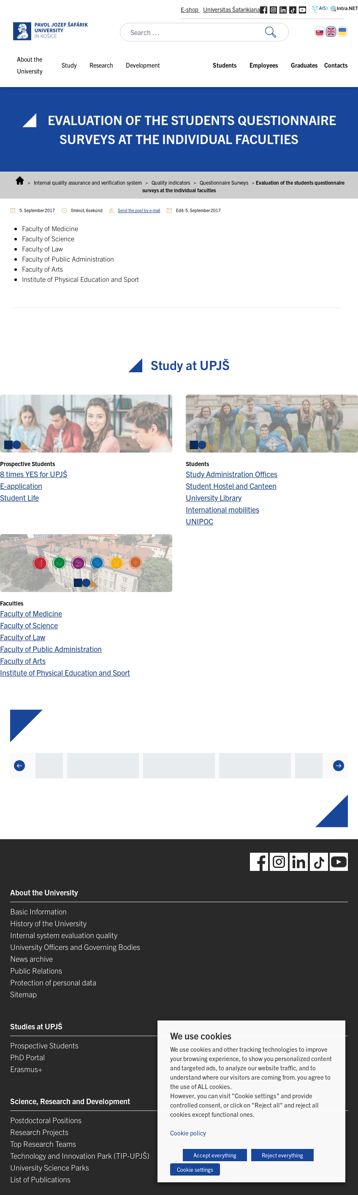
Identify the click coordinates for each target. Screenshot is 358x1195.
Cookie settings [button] (195, 1169)
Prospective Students (44, 1045)
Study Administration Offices (231, 474)
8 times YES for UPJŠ (33, 474)
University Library (213, 497)
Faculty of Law (22, 637)
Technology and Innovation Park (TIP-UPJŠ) (79, 1155)
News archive (31, 958)
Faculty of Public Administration (51, 649)
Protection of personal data (53, 982)
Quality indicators (171, 182)
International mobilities (222, 509)
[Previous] (19, 765)
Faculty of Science (29, 625)
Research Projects (39, 1132)
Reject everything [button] (282, 1155)
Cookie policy (188, 1133)
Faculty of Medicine (31, 613)
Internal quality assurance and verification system (88, 182)
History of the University (48, 923)
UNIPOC (199, 521)
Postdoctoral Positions (45, 1120)
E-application (21, 486)
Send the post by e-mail (139, 210)
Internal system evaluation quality (63, 935)
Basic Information (38, 911)
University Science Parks (49, 1167)
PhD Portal (27, 1057)
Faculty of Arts (23, 661)
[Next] (338, 765)
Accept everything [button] (214, 1155)
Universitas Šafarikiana (231, 9)
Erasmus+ (26, 1069)
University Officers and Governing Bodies (75, 947)
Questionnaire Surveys (224, 182)
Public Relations (36, 970)
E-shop (190, 9)
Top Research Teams (43, 1144)
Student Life (19, 497)
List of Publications (40, 1179)
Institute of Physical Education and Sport (65, 672)
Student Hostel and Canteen (231, 486)
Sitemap (23, 994)
